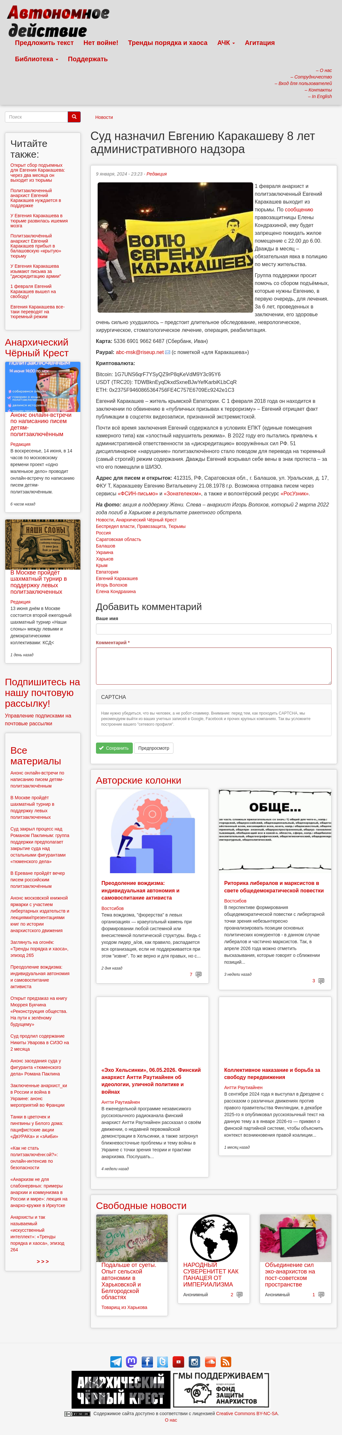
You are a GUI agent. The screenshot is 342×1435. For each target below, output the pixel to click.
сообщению (299, 209)
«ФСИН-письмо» (138, 493)
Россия (103, 532)
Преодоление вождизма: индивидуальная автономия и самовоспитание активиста (141, 890)
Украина (104, 552)
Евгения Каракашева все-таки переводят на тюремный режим (37, 312)
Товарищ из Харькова (124, 1307)
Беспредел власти (115, 526)
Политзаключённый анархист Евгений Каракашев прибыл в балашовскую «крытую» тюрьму (35, 246)
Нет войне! (101, 42)
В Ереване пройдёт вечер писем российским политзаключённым (37, 880)
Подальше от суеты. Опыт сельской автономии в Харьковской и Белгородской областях (129, 1281)
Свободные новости (141, 1205)
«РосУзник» (294, 493)
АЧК (226, 42)
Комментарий (113, 642)
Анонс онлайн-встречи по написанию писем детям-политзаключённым (41, 424)
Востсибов (113, 908)
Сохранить (114, 748)
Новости (104, 117)
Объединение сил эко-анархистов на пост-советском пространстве (290, 1274)
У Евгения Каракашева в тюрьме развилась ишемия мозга (39, 220)
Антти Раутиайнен (121, 1102)
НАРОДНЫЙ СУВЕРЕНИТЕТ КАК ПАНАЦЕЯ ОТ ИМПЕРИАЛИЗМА (211, 1274)
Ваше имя (107, 618)
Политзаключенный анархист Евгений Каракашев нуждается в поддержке (35, 198)
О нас (171, 1420)
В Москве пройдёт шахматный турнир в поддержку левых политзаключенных (38, 582)
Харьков (105, 558)
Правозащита (151, 526)
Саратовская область (118, 539)
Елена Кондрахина (116, 591)
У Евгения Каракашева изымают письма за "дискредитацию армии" (35, 271)
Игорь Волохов (111, 585)
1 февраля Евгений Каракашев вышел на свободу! (33, 291)
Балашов (105, 545)
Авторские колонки (138, 780)
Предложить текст (44, 42)
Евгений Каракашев (117, 578)
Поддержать (88, 59)
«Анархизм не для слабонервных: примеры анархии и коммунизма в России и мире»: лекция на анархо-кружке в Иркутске (38, 1192)
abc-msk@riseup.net (140, 352)
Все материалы (35, 755)
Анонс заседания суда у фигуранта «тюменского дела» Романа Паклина (35, 1067)
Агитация (260, 42)
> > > (43, 1261)
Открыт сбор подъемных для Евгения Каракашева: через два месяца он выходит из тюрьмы (37, 173)
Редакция (156, 174)
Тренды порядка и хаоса (168, 42)
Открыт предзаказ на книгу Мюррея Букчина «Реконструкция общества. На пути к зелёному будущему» (38, 1011)
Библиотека (36, 59)
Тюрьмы (176, 526)
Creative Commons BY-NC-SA (247, 1413)
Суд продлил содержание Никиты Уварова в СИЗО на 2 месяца (39, 1042)
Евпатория (107, 572)
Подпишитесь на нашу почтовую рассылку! (42, 692)
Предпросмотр (153, 748)
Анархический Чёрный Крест (146, 519)
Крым (102, 565)
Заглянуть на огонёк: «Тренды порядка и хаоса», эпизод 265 (39, 949)
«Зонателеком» (182, 493)
